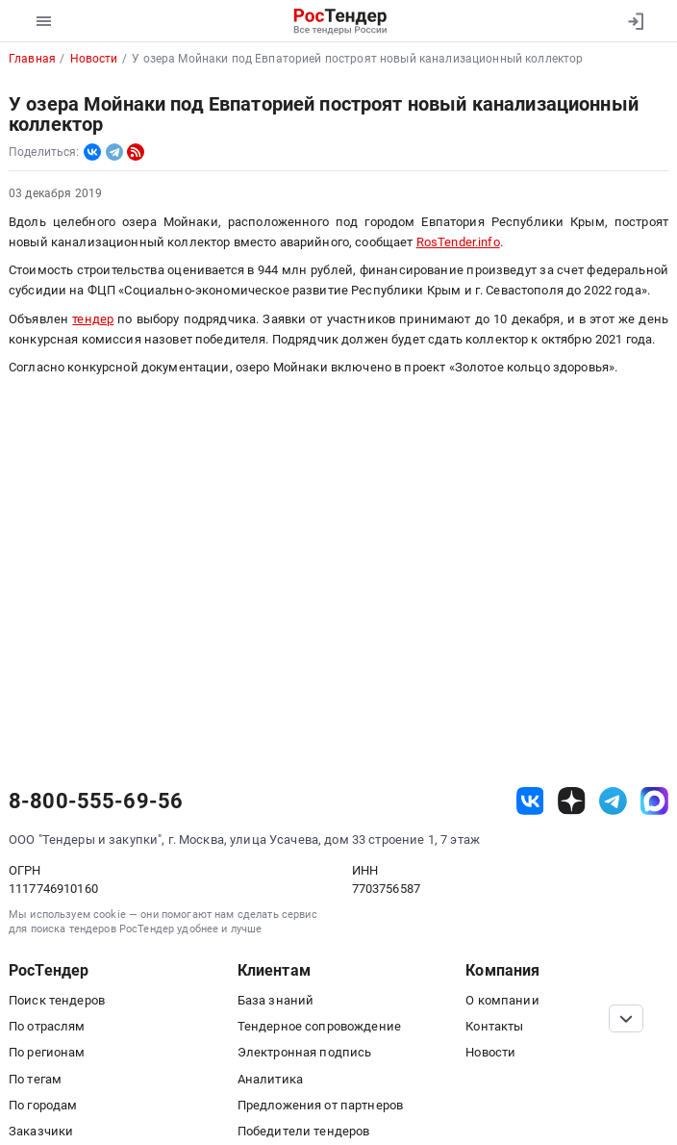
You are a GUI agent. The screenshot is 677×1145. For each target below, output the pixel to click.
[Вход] (635, 21)
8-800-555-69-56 (96, 801)
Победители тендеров (304, 1131)
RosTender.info (458, 242)
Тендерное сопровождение (319, 1026)
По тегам (35, 1079)
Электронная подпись (305, 1052)
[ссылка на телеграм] (613, 801)
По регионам (47, 1052)
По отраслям (47, 1026)
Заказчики (41, 1131)
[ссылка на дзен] (572, 801)
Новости (490, 1052)
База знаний (276, 1000)
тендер (92, 319)
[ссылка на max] (654, 801)
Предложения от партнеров (320, 1105)
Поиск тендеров (57, 1000)
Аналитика (270, 1079)
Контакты (494, 1026)
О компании (502, 1000)
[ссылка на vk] (530, 801)
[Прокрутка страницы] (626, 1018)
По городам (43, 1105)
